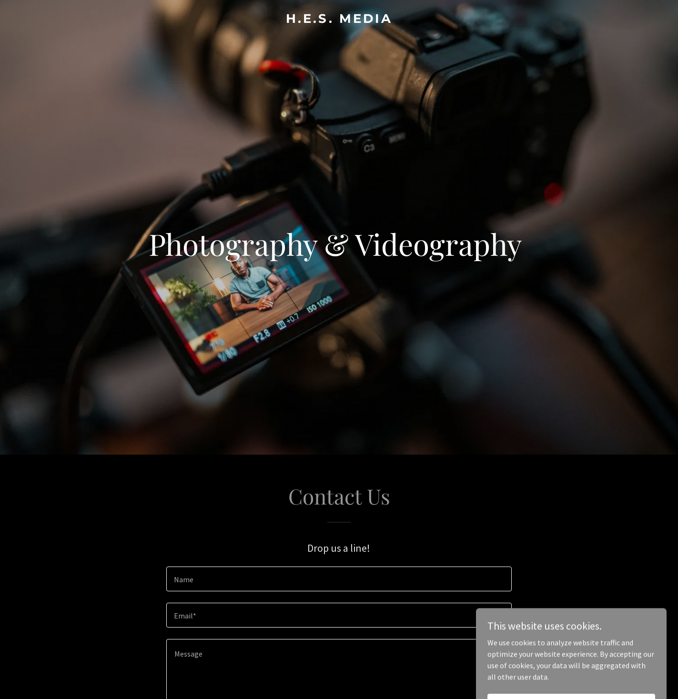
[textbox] (339, 579)
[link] (339, 20)
